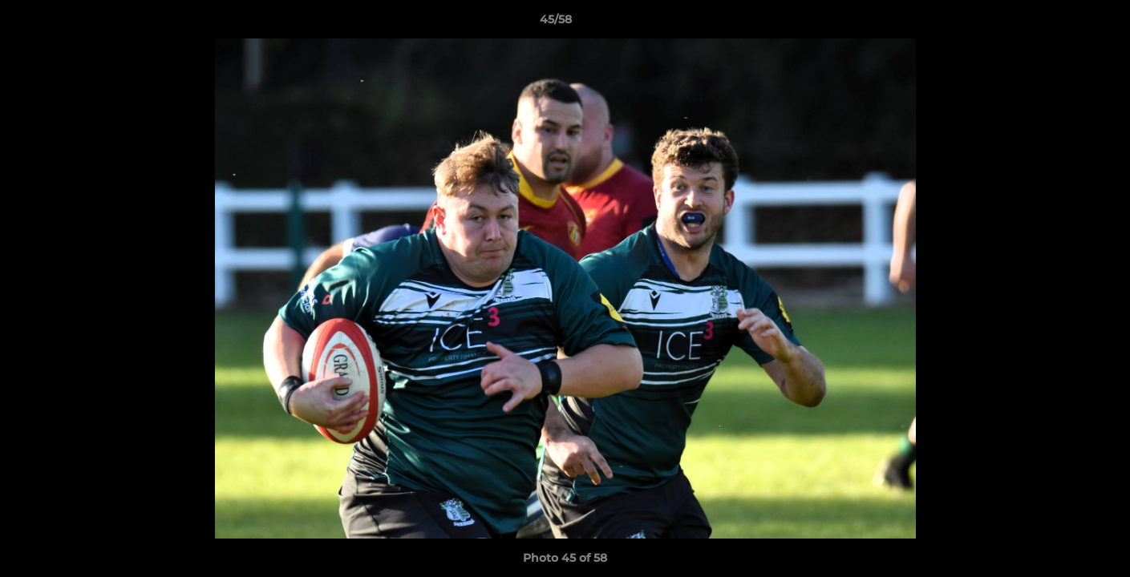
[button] (1062, 23)
